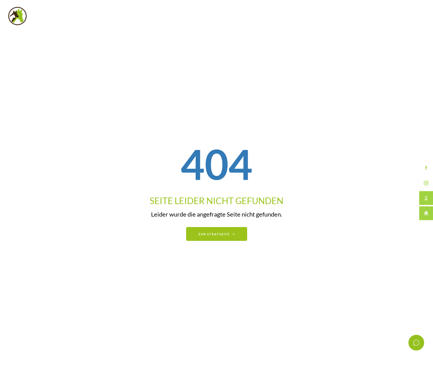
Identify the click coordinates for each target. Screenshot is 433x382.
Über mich (314, 16)
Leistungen (272, 16)
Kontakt (403, 16)
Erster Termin (360, 16)
